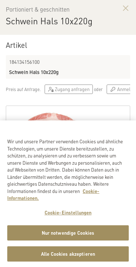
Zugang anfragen (69, 89)
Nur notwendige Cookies (68, 236)
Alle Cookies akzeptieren (68, 257)
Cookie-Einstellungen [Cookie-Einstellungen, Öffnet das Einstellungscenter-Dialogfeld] (68, 216)
